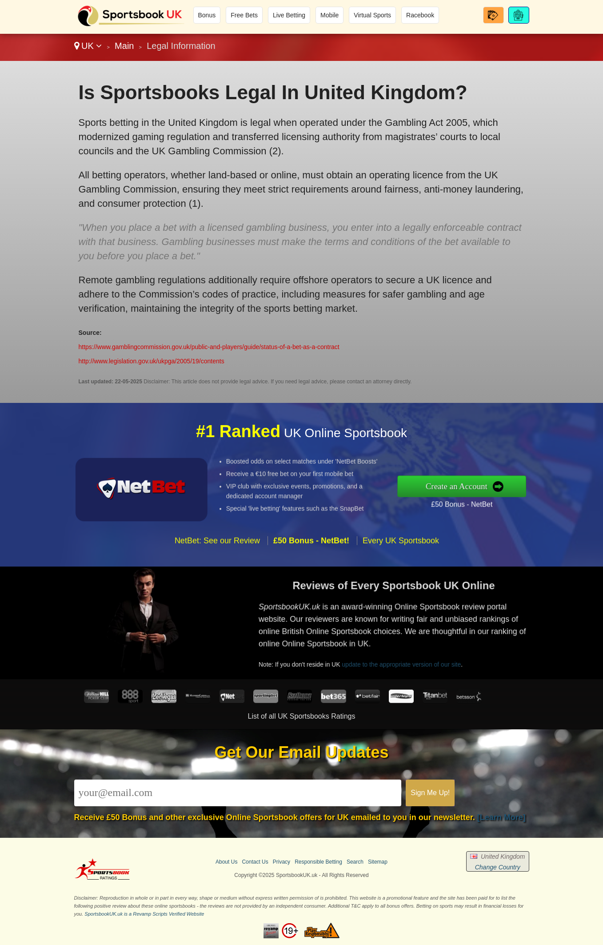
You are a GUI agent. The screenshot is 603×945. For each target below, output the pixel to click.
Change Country (497, 867)
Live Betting (289, 15)
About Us (226, 862)
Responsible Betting (318, 862)
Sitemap (377, 862)
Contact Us (255, 862)
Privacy (281, 862)
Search (355, 862)
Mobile (329, 15)
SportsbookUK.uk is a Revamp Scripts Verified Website (144, 914)
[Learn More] (501, 817)
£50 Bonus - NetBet (483, 501)
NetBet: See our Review (217, 561)
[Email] (238, 793)
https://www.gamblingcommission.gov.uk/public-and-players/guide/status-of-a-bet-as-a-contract (209, 346)
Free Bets (244, 15)
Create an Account (479, 486)
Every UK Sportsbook (401, 561)
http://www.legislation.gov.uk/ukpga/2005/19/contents (151, 361)
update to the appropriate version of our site (421, 656)
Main (124, 46)
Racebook (420, 15)
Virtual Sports (372, 15)
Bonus (207, 15)
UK (88, 46)
